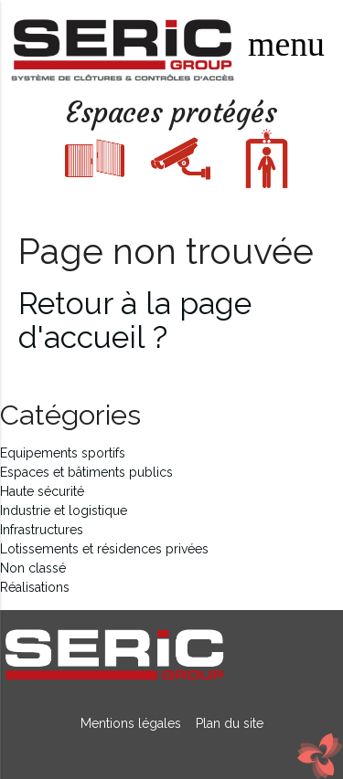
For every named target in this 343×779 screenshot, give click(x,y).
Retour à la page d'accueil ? (135, 320)
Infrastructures (41, 529)
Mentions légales (132, 723)
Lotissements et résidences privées (104, 549)
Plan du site (225, 723)
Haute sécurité (42, 491)
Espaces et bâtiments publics (86, 472)
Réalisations (35, 587)
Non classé (33, 568)
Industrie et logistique (63, 510)
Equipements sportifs (62, 453)
